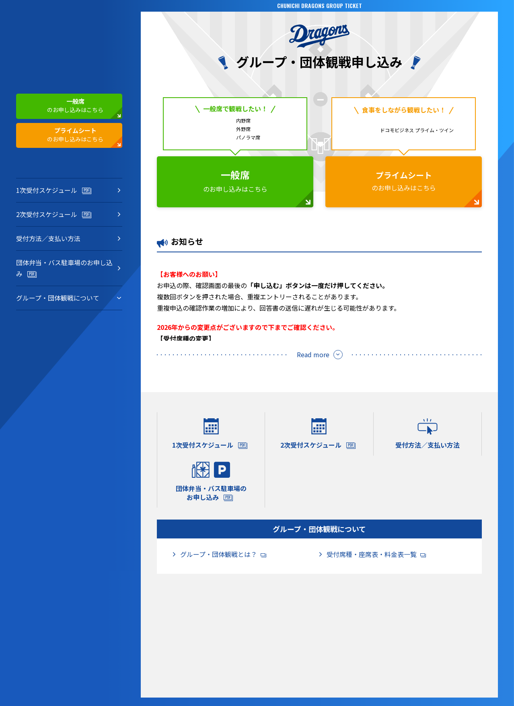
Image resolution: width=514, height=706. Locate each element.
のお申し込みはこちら (62, 106)
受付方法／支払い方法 (48, 239)
